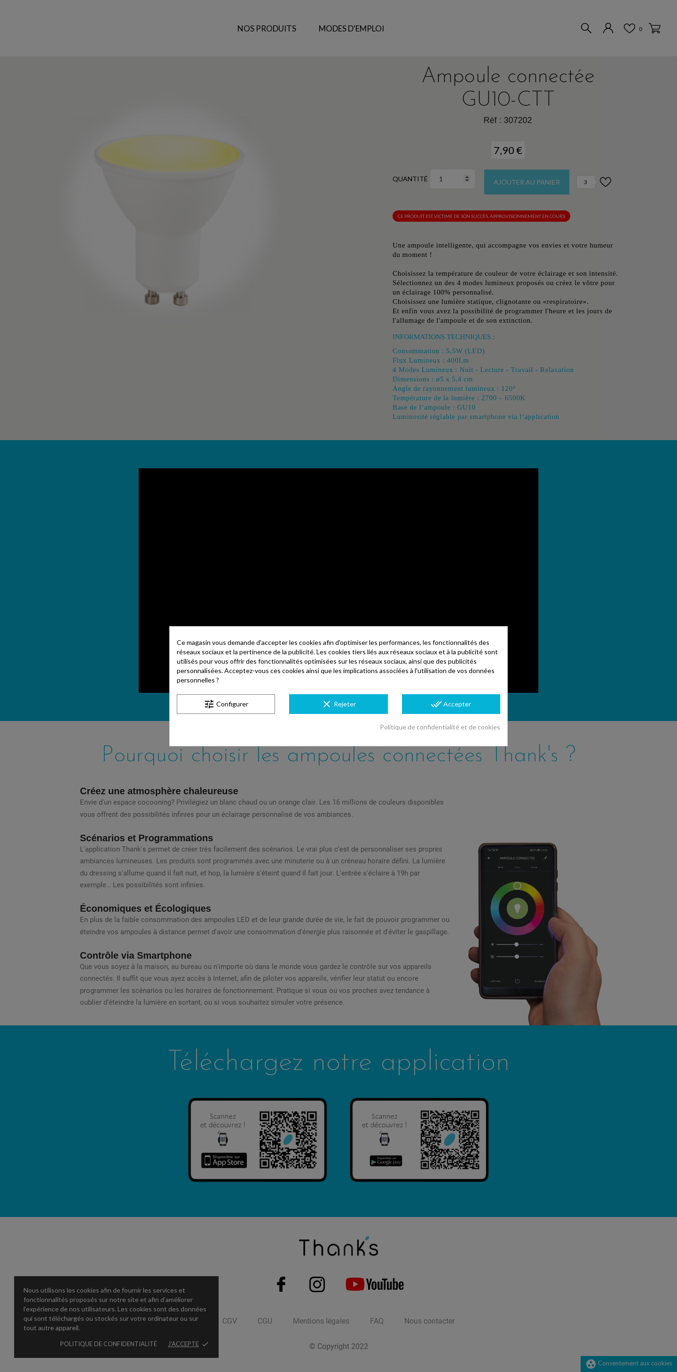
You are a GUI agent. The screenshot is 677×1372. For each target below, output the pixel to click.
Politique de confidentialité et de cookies (440, 727)
